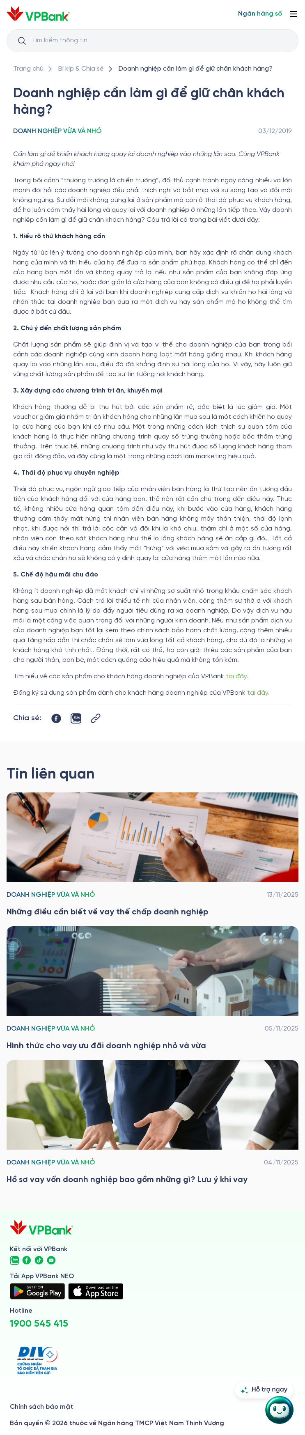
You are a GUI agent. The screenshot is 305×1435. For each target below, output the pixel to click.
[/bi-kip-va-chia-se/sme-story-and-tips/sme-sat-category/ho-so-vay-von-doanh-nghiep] (152, 1123)
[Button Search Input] (22, 40)
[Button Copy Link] (95, 718)
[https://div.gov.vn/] (37, 1360)
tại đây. (238, 676)
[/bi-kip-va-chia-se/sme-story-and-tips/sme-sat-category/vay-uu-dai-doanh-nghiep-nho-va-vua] (152, 989)
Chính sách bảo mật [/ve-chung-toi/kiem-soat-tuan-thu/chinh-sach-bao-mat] (41, 1406)
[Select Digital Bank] (260, 14)
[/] (38, 14)
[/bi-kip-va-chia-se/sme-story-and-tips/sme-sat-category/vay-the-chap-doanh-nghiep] (152, 855)
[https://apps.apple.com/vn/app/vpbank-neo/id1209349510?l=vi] (95, 1291)
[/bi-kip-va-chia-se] (81, 69)
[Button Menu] (293, 14)
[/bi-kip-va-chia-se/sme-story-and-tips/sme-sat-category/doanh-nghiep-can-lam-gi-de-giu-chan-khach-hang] (196, 69)
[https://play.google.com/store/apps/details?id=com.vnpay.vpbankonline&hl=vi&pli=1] (37, 1291)
